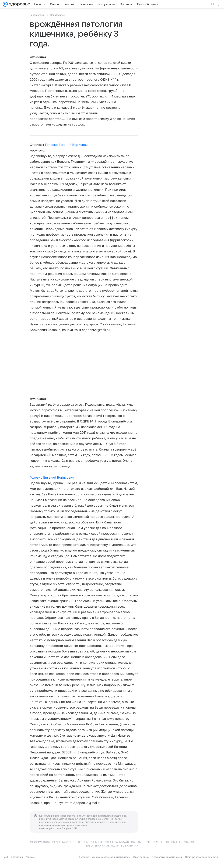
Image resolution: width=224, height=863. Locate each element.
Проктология (57, 14)
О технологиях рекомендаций (167, 857)
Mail (6, 857)
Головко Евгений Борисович (67, 145)
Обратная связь (140, 857)
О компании (16, 857)
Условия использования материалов (111, 857)
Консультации (37, 14)
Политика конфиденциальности (201, 857)
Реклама (30, 857)
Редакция (84, 857)
